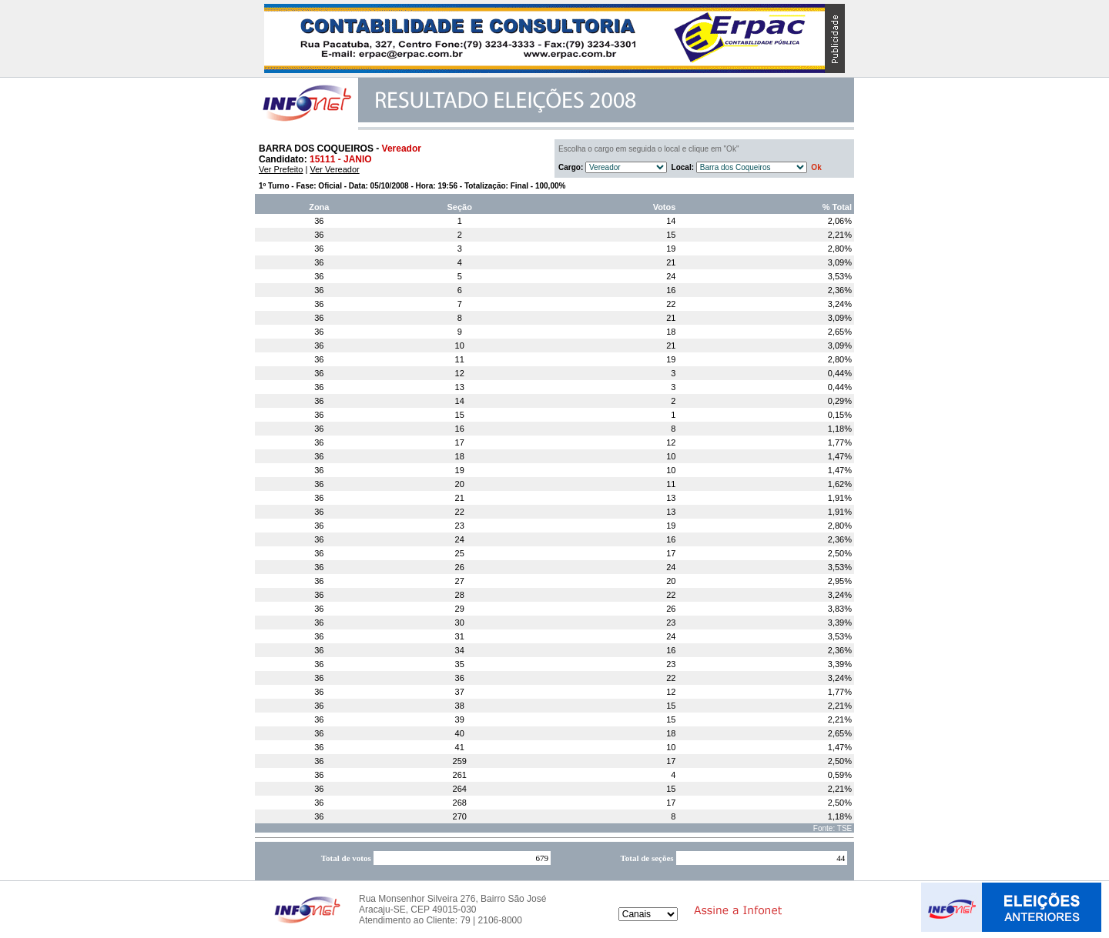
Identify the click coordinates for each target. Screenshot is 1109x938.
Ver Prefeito (281, 169)
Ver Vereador (334, 169)
